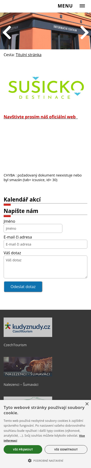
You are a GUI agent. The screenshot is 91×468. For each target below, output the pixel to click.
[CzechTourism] (28, 335)
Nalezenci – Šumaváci (21, 384)
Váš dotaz (12, 253)
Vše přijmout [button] (23, 449)
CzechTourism (15, 345)
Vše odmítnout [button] (66, 449)
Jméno (9, 221)
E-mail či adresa (18, 237)
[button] (45, 460)
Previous (7, 33)
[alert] (45, 434)
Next (84, 33)
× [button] (87, 404)
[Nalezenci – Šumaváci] (28, 375)
